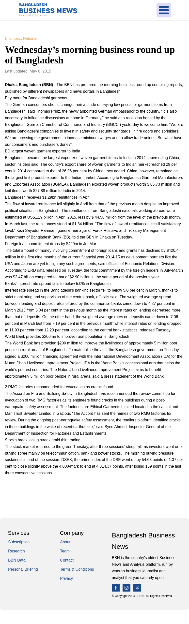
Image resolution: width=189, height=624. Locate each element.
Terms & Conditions (77, 569)
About (65, 542)
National (30, 38)
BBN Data (17, 560)
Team (65, 551)
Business (13, 38)
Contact (67, 560)
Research (16, 551)
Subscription (19, 542)
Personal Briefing (23, 569)
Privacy (66, 578)
